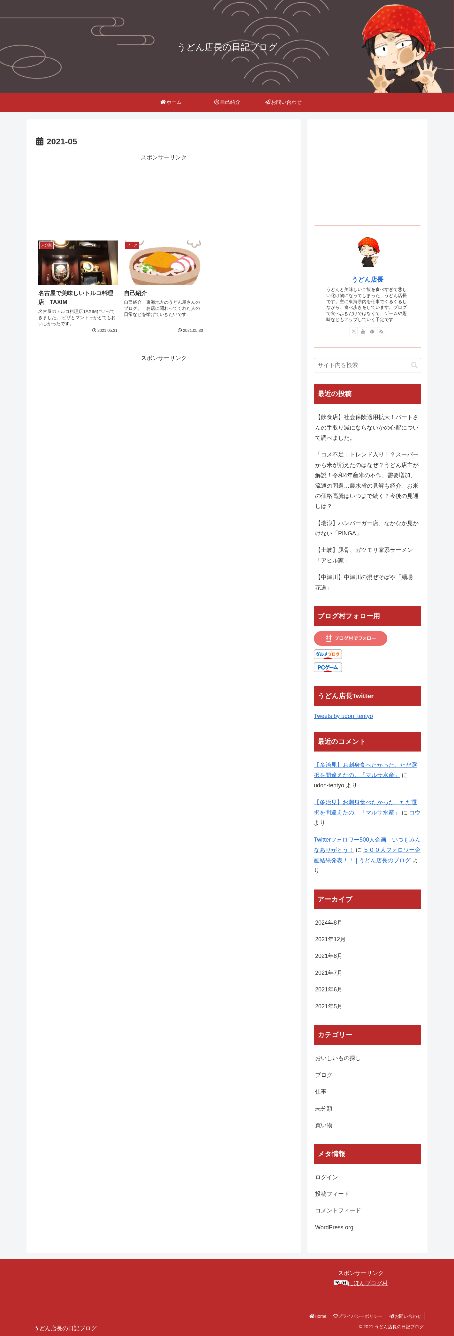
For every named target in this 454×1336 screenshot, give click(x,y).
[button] (414, 365)
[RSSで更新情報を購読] (381, 331)
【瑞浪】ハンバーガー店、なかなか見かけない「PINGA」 (367, 528)
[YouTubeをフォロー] (363, 331)
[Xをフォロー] (354, 331)
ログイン (326, 1177)
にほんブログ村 (361, 1283)
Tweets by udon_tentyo (343, 716)
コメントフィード (338, 1210)
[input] (367, 365)
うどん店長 (367, 279)
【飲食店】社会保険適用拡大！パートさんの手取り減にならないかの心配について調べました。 (367, 427)
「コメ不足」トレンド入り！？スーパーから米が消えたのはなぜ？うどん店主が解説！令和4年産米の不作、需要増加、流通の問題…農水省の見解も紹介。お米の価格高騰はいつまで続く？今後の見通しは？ (367, 480)
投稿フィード (332, 1194)
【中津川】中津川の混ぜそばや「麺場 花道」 (367, 582)
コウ (414, 812)
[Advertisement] (163, 195)
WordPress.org (334, 1227)
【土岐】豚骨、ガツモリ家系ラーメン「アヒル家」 (364, 555)
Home (317, 1316)
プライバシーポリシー (357, 1316)
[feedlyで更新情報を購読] (372, 331)
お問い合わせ (405, 1316)
